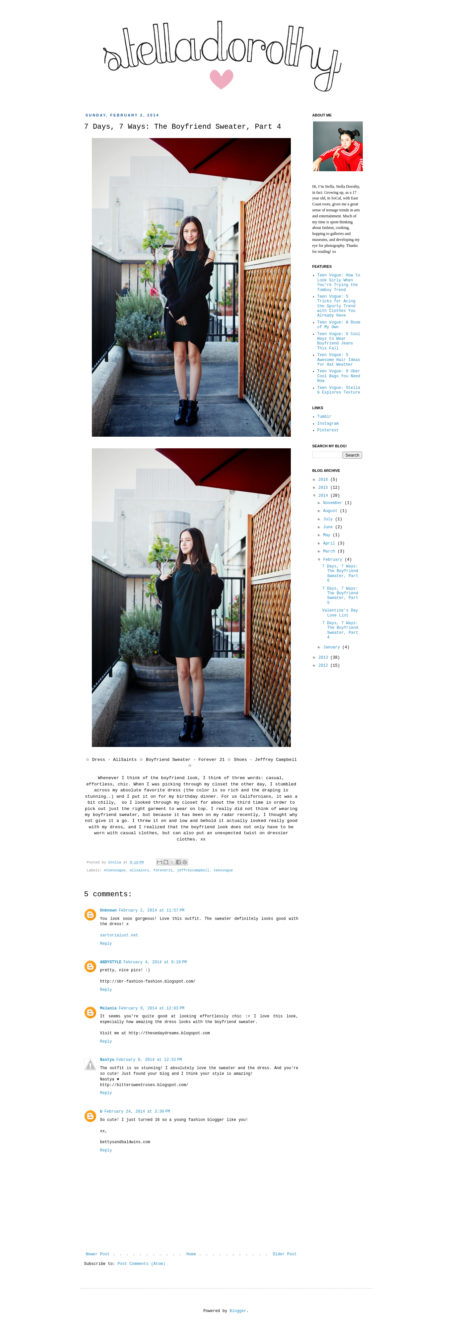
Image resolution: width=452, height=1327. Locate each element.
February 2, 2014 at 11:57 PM (151, 910)
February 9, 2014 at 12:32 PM (149, 1060)
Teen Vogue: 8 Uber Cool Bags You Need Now (338, 376)
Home (191, 1254)
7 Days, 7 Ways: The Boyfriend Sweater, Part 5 (340, 595)
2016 (324, 480)
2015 (324, 487)
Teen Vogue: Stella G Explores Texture (338, 390)
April (330, 543)
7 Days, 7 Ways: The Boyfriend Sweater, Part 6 (340, 573)
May (328, 535)
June (329, 527)
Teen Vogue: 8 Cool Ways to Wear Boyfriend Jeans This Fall (338, 341)
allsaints (139, 870)
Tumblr (324, 416)
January (332, 647)
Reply (106, 943)
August (331, 511)
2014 (324, 495)
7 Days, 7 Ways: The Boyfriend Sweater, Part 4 (340, 630)
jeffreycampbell (193, 870)
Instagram (328, 423)
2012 (324, 665)
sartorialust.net (119, 935)
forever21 (162, 870)
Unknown (108, 910)
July (329, 519)
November (334, 503)
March (330, 551)
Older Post (284, 1254)
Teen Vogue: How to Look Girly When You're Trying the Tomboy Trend (338, 282)
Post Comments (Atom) (141, 1264)
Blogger (237, 1311)
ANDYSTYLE (111, 962)
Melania (108, 1008)
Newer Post (98, 1254)
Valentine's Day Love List (340, 613)
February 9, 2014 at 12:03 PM (151, 1008)
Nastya (107, 1060)
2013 (324, 657)
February (334, 559)
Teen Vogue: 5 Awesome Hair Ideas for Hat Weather (338, 360)
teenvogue (223, 870)
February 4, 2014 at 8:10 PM (155, 962)
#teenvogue (114, 870)
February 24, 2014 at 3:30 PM (137, 1111)
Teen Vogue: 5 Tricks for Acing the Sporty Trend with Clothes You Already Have (336, 306)
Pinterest (328, 430)
